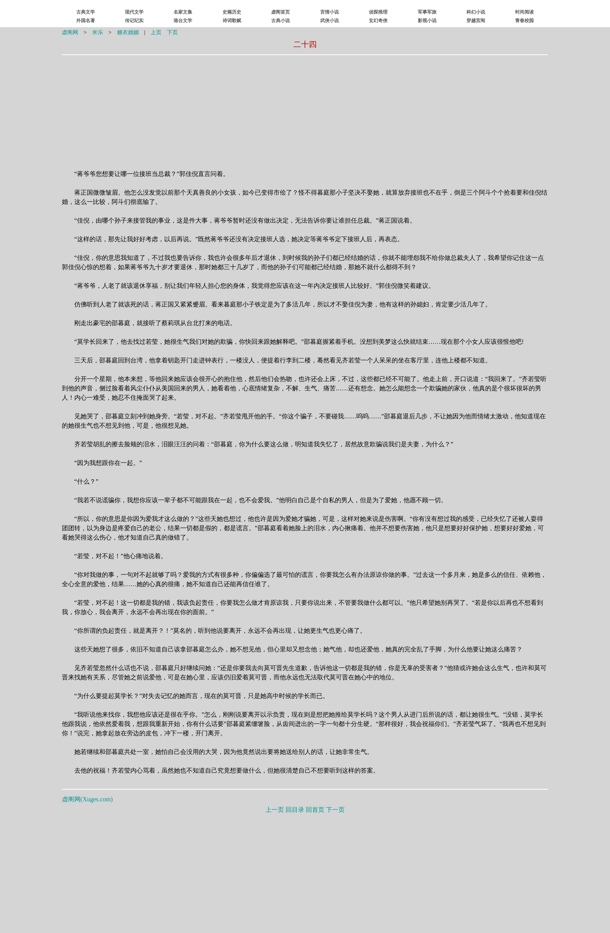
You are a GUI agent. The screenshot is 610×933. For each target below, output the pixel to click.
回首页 (315, 809)
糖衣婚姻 (128, 32)
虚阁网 (70, 32)
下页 (172, 32)
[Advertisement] (255, 107)
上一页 (274, 809)
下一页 (335, 809)
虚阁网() (87, 799)
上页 (156, 32)
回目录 (295, 809)
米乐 (97, 32)
